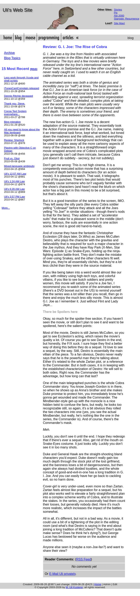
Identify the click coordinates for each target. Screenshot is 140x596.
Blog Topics (12, 58)
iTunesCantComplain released (21, 88)
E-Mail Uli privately (62, 573)
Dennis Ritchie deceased (18, 95)
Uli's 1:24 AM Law (14, 181)
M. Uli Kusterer (74, 587)
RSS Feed (83, 559)
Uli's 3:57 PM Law (14, 196)
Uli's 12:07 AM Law (15, 173)
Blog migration (12, 121)
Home (97, 584)
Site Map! (119, 23)
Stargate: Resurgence (126, 18)
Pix (116, 12)
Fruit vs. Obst (11, 158)
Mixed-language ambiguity (19, 165)
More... (6, 207)
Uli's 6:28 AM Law (14, 188)
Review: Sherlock (14, 140)
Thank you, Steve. (14, 103)
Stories (118, 9)
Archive (9, 52)
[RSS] (33, 69)
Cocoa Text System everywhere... (15, 113)
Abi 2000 (119, 15)
